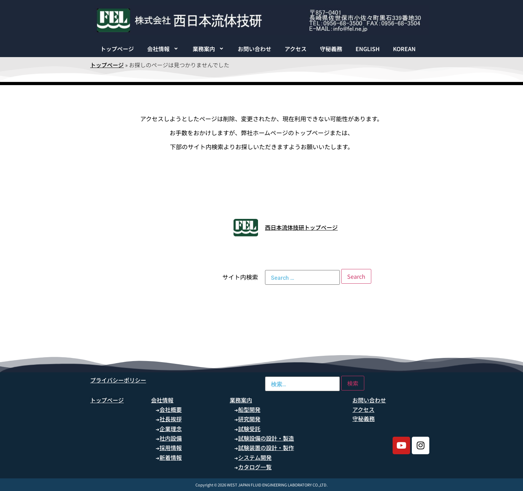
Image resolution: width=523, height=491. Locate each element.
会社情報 (163, 48)
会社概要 (170, 409)
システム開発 (255, 457)
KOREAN (404, 48)
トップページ (117, 48)
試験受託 (249, 428)
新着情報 (170, 457)
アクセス (296, 48)
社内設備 (170, 438)
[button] (163, 49)
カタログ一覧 (255, 467)
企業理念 (170, 428)
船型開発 (249, 409)
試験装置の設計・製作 (266, 447)
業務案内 (209, 48)
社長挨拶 (170, 419)
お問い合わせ (254, 48)
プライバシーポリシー (118, 380)
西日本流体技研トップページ (301, 227)
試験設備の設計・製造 (266, 438)
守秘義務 (331, 48)
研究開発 (249, 419)
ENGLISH (368, 48)
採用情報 (170, 447)
